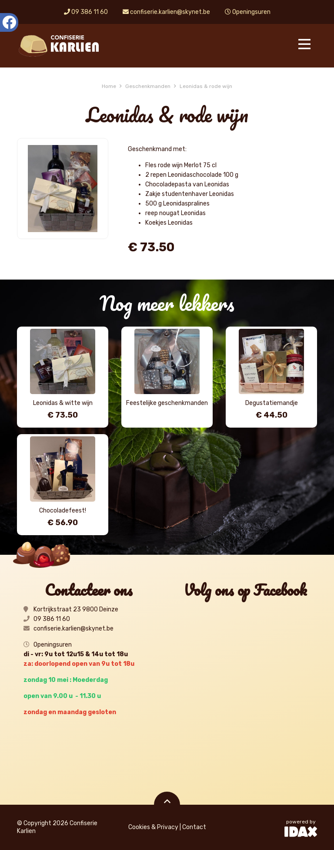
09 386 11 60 (86, 12)
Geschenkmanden (147, 86)
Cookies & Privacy (153, 827)
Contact (194, 827)
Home (109, 86)
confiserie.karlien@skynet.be (166, 12)
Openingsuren (248, 12)
